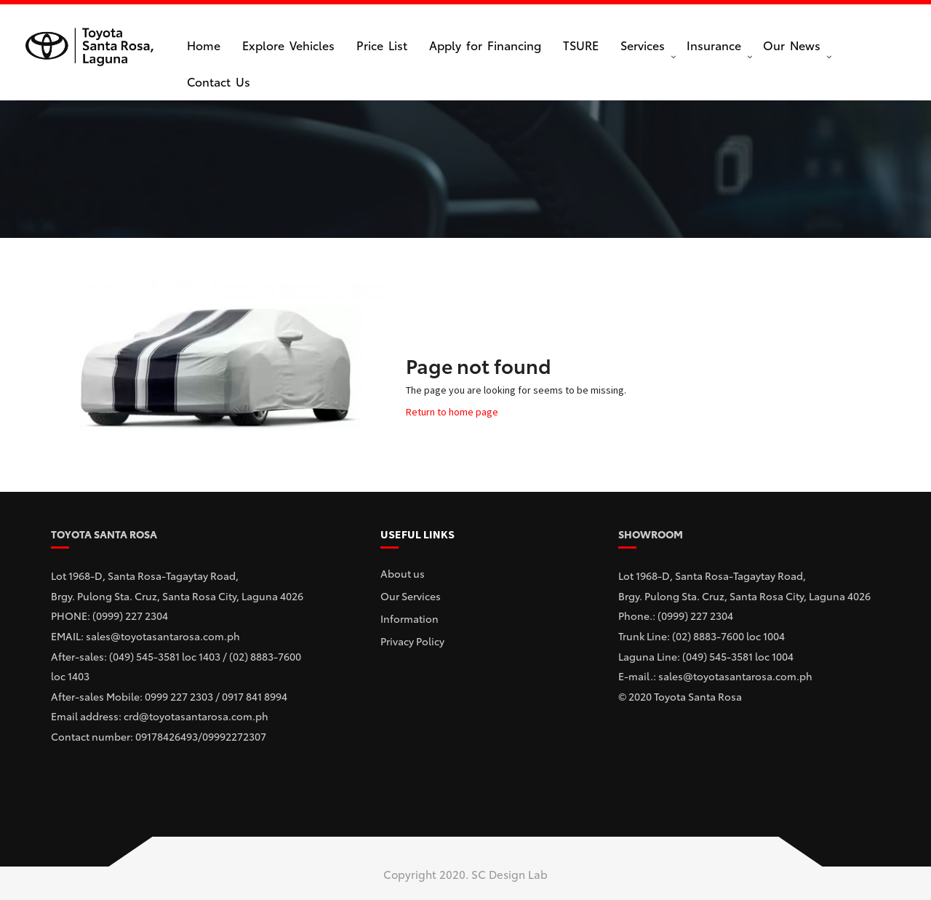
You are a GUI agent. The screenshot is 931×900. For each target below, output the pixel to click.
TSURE (581, 44)
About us (402, 573)
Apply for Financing (485, 44)
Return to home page (452, 411)
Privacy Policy (412, 641)
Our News (791, 44)
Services (642, 44)
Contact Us (218, 81)
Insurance (714, 44)
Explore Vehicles (288, 44)
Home (203, 44)
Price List (381, 44)
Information (409, 618)
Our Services (410, 596)
